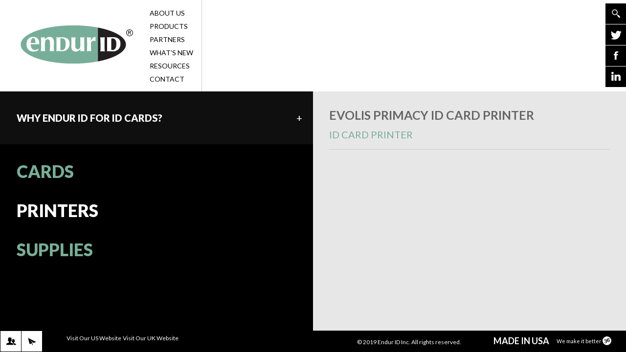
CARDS (45, 171)
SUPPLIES (55, 249)
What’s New (174, 52)
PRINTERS (57, 210)
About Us (174, 13)
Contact (174, 79)
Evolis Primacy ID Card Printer (469, 128)
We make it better (584, 340)
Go (615, 13)
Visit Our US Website (94, 338)
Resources (174, 65)
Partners (174, 39)
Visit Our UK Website (151, 338)
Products (174, 26)
